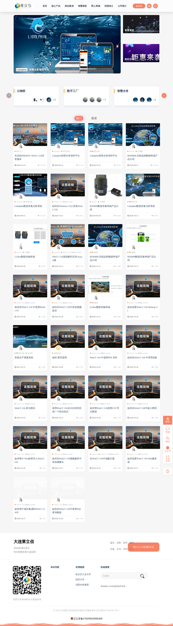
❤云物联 (94, 252)
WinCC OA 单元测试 (25, 408)
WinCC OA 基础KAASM (62, 202)
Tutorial (56, 252)
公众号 (167, 449)
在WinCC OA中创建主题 (102, 458)
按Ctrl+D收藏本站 (143, 546)
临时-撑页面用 (59, 357)
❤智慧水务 (95, 151)
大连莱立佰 (24, 541)
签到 (167, 420)
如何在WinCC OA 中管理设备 (142, 357)
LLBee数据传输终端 (25, 256)
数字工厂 (19, 151)
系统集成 (56, 353)
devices (130, 151)
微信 (167, 439)
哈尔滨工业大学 (83, 574)
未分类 (29, 353)
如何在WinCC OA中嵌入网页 (142, 408)
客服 (167, 430)
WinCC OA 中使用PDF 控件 (104, 357)
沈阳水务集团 (82, 584)
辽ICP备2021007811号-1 (108, 610)
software (56, 151)
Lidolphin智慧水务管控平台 (66, 155)
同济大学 (80, 579)
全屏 (167, 459)
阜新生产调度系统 (24, 357)
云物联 (139, 151)
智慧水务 (65, 151)
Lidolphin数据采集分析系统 (29, 206)
